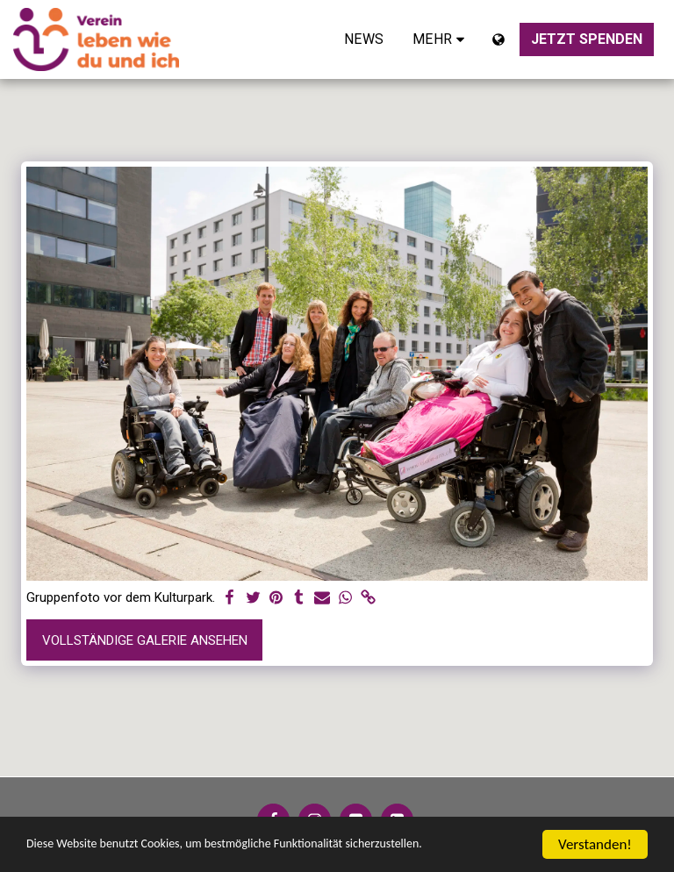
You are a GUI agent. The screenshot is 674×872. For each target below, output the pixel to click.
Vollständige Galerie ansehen (144, 640)
